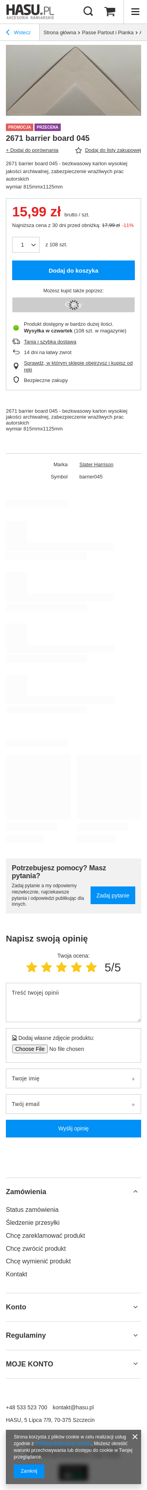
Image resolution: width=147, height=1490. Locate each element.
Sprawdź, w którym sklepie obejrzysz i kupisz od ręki (78, 366)
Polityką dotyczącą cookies (63, 1443)
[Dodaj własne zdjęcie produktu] (64, 1049)
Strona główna (60, 32)
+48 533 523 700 (26, 1407)
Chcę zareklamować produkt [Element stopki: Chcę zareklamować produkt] (45, 1235)
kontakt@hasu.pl (73, 1407)
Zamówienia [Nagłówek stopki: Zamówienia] (26, 1192)
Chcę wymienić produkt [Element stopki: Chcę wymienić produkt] (38, 1261)
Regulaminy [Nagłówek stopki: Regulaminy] (26, 1335)
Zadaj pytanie (112, 895)
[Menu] (135, 12)
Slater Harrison (97, 464)
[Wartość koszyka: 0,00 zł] (110, 12)
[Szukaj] (88, 12)
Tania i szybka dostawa (50, 342)
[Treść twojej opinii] (73, 1002)
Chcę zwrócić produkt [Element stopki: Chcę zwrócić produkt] (36, 1248)
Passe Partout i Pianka (108, 32)
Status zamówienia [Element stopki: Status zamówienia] (32, 1209)
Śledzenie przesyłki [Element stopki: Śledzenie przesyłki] (33, 1222)
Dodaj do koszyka (73, 270)
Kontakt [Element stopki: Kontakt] (16, 1274)
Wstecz (18, 33)
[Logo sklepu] (30, 12)
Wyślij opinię (73, 1128)
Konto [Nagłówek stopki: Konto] (16, 1307)
